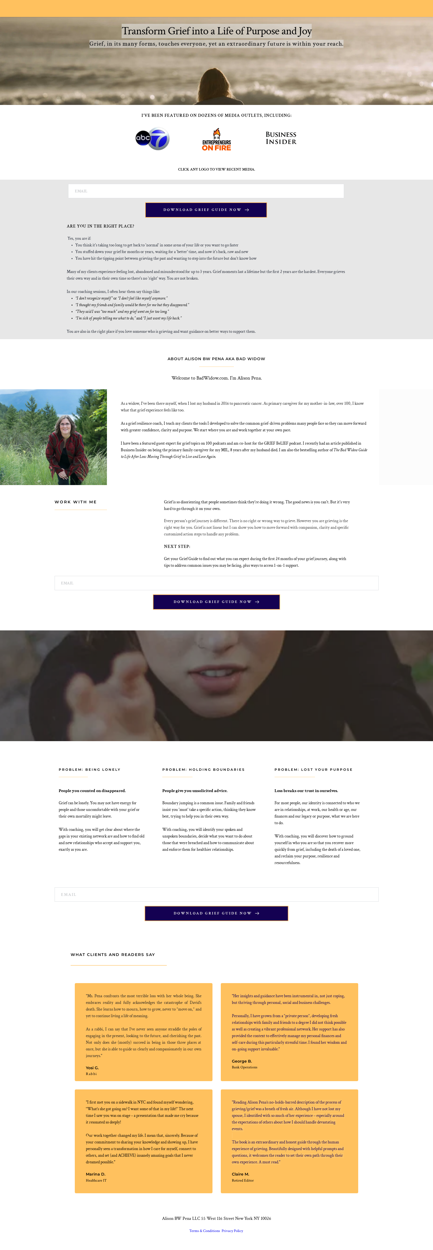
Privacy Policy (233, 1234)
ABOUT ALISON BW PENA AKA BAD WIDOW (216, 359)
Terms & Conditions (205, 1234)
